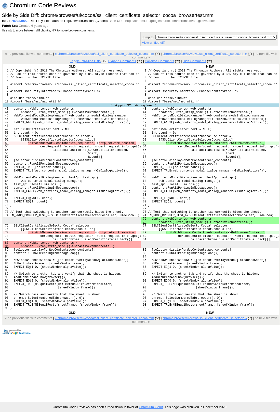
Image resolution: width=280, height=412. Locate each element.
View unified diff (153, 42)
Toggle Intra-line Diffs (85, 61)
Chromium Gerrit (151, 407)
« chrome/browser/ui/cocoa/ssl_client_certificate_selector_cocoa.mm (104, 54)
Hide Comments (194, 61)
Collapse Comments (159, 61)
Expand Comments (122, 61)
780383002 (19, 21)
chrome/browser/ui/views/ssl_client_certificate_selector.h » (205, 54)
